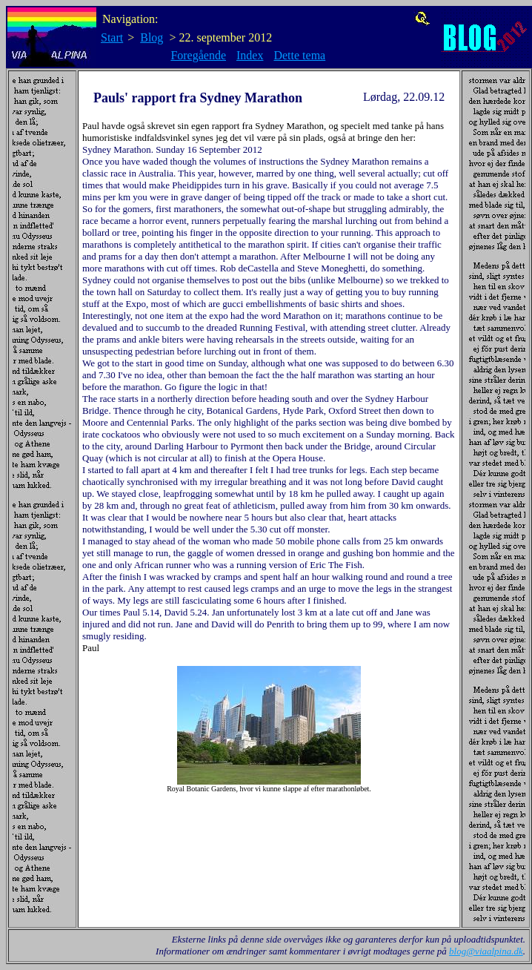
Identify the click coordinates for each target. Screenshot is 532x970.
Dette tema (299, 55)
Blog (151, 37)
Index (249, 55)
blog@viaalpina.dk (486, 951)
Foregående (198, 55)
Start (112, 37)
